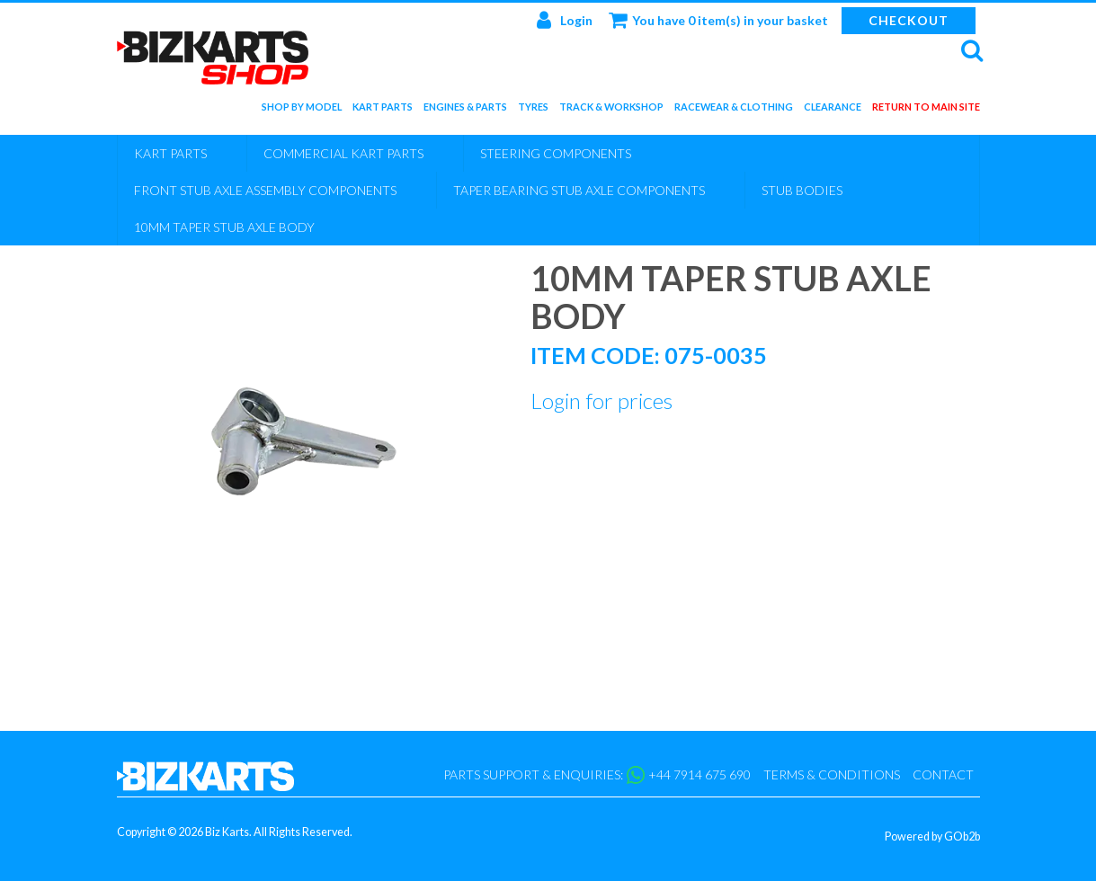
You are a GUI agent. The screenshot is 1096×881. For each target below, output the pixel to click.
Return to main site (926, 110)
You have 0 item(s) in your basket (718, 20)
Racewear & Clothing (733, 110)
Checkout (909, 20)
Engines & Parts (465, 110)
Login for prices (601, 400)
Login (565, 20)
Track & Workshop (611, 110)
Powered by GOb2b (932, 836)
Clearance (832, 110)
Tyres (533, 110)
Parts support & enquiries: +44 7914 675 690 (597, 775)
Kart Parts (382, 110)
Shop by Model (302, 110)
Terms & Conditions (831, 774)
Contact (943, 774)
